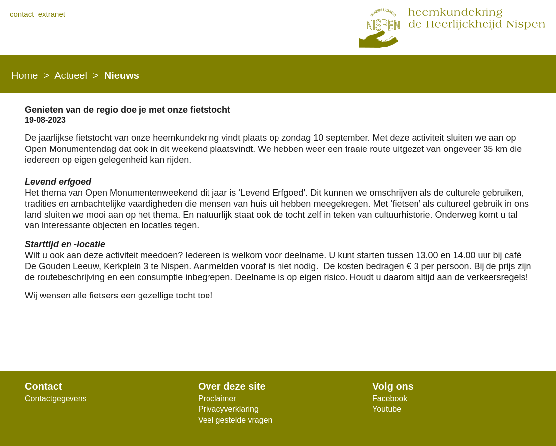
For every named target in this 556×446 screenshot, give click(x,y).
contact (22, 14)
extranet (51, 14)
